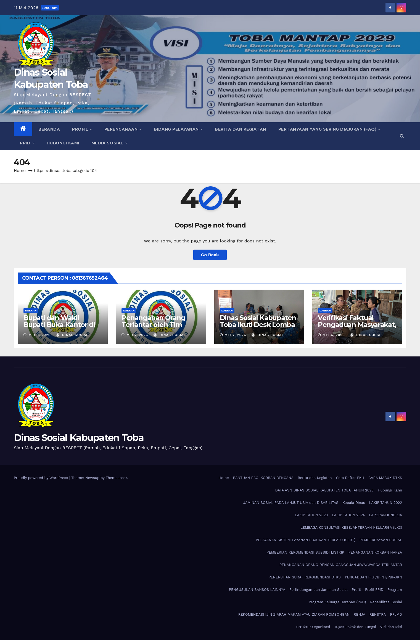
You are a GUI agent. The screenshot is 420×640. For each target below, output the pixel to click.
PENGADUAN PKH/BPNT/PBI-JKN (373, 577)
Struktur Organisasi (313, 627)
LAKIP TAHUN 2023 (311, 515)
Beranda (49, 129)
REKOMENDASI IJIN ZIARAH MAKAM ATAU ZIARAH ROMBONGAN (294, 614)
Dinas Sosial (72, 335)
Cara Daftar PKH (350, 478)
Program (394, 590)
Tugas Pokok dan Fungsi (355, 627)
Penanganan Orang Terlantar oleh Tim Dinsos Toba (153, 324)
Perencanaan (123, 129)
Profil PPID (374, 590)
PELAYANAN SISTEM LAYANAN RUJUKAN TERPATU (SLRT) (305, 540)
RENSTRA (377, 614)
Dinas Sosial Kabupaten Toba (79, 437)
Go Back (210, 254)
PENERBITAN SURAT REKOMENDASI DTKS (305, 577)
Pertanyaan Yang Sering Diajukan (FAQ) (329, 129)
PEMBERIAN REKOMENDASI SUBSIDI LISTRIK (305, 552)
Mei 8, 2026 (39, 335)
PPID (27, 143)
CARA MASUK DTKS (385, 478)
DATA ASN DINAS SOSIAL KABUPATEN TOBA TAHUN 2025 (324, 490)
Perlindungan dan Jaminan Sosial (318, 590)
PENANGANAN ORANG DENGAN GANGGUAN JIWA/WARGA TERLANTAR (340, 565)
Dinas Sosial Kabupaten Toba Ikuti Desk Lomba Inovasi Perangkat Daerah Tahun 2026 (258, 328)
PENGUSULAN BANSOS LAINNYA (257, 590)
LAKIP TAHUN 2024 (348, 515)
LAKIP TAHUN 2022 (385, 503)
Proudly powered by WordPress (41, 478)
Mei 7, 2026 (137, 335)
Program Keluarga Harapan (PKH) (337, 602)
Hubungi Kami (63, 143)
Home (20, 170)
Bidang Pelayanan (178, 129)
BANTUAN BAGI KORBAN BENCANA (263, 478)
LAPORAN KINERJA (385, 515)
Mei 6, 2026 (334, 335)
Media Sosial (109, 143)
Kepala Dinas (353, 503)
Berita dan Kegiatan (240, 129)
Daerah (30, 310)
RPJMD (396, 614)
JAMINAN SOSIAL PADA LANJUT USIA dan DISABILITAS (291, 503)
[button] (402, 136)
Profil (82, 129)
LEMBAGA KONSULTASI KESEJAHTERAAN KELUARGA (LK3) (351, 527)
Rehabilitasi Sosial (386, 602)
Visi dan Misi (391, 627)
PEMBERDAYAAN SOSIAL (381, 540)
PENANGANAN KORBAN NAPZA (375, 552)
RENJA (359, 614)
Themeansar (116, 478)
